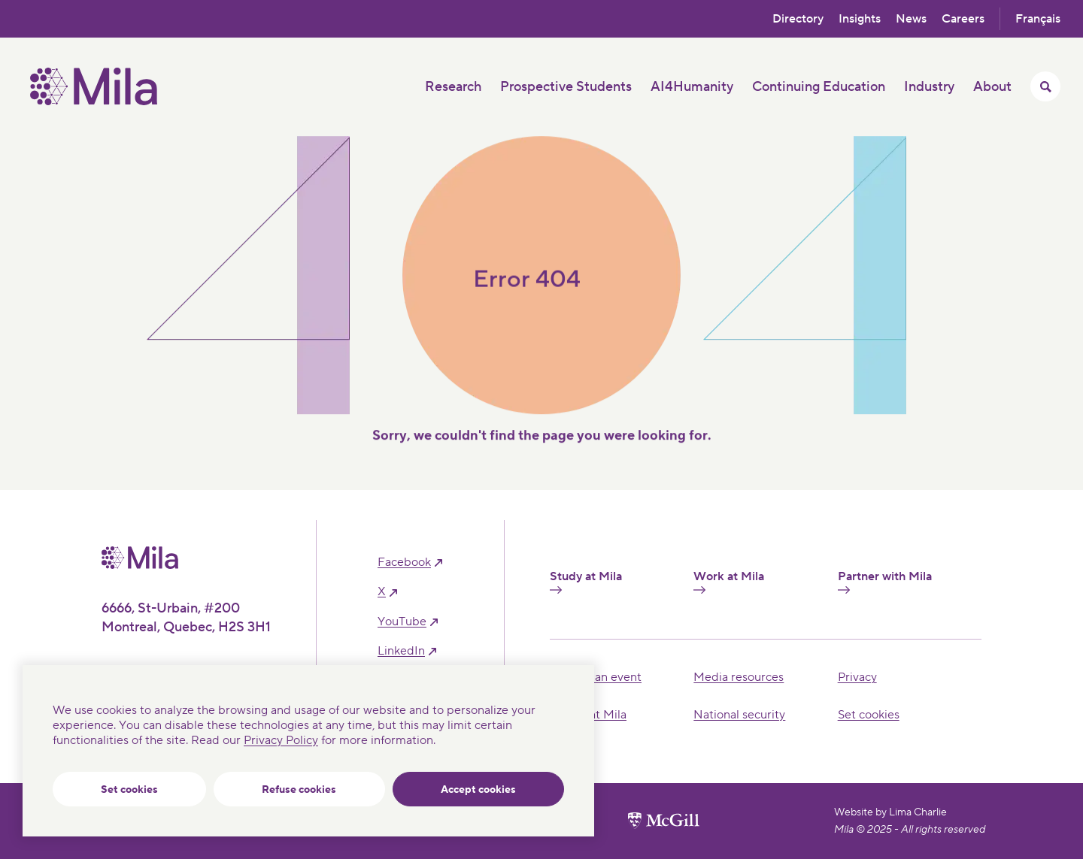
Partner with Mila (885, 582)
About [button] (992, 86)
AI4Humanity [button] (692, 86)
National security (739, 714)
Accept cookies (478, 790)
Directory (798, 18)
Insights (860, 18)
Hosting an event (596, 677)
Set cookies (129, 790)
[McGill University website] (663, 820)
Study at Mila (586, 582)
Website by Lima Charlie (890, 812)
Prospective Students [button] (566, 86)
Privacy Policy (281, 740)
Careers (963, 18)
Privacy (857, 677)
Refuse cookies (299, 790)
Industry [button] (929, 86)
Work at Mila (728, 582)
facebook (404, 562)
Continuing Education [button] (818, 86)
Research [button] (453, 86)
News (911, 18)
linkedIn (401, 651)
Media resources (738, 677)
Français (1037, 18)
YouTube (402, 622)
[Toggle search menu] (1045, 86)
